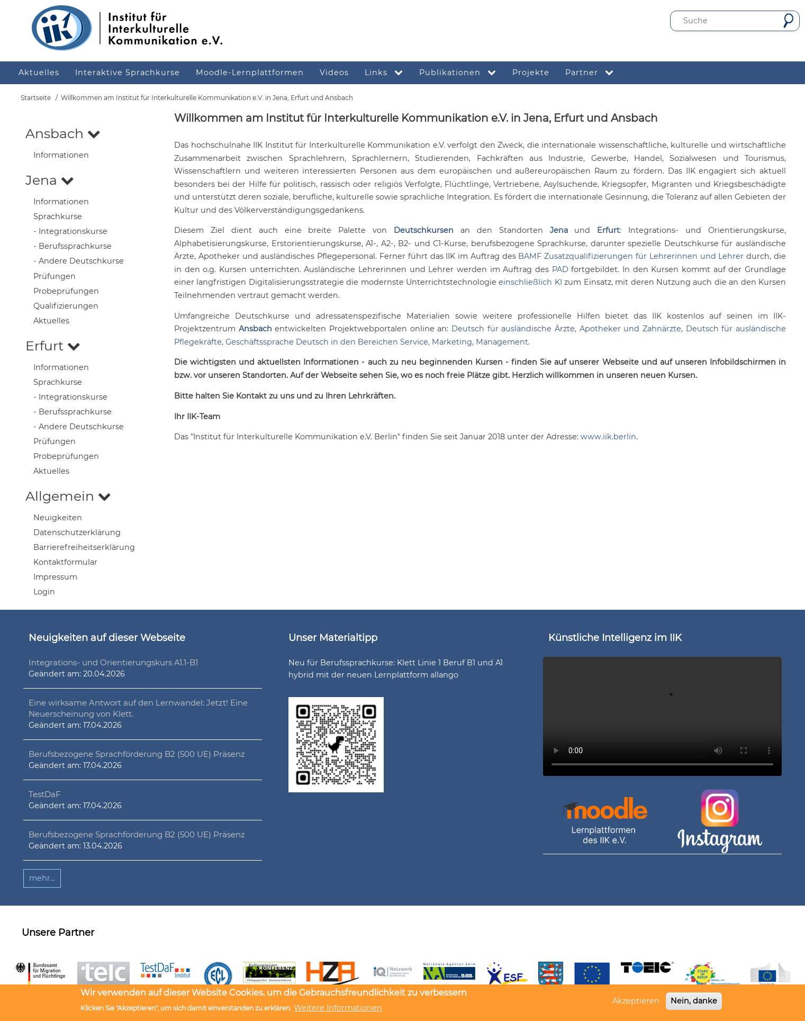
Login (44, 592)
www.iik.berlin (608, 436)
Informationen (61, 155)
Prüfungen (54, 276)
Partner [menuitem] (593, 72)
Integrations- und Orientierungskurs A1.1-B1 (113, 662)
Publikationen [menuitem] (461, 72)
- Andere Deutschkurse (78, 261)
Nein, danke (694, 1001)
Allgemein (68, 496)
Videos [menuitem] (334, 72)
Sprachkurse (57, 216)
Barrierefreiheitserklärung (84, 547)
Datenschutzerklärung (77, 532)
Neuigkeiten (57, 517)
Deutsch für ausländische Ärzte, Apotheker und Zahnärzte (566, 328)
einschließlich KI (530, 282)
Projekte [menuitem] (530, 72)
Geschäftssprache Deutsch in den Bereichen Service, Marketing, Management (376, 342)
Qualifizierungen (65, 306)
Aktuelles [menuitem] (39, 72)
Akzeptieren (635, 1001)
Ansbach (63, 133)
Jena (49, 180)
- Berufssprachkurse (72, 246)
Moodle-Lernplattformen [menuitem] (250, 72)
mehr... (42, 878)
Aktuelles (51, 321)
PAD (560, 269)
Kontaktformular (65, 562)
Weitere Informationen (338, 1008)
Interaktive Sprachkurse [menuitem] (127, 72)
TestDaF (45, 794)
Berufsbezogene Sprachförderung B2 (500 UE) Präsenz (137, 754)
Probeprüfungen (66, 291)
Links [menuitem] (388, 72)
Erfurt (52, 346)
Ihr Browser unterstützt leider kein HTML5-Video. (662, 716)
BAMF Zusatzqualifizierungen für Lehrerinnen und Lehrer (631, 256)
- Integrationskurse (70, 231)
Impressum (55, 577)
